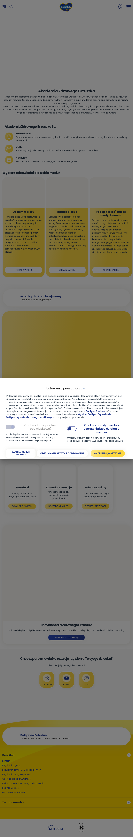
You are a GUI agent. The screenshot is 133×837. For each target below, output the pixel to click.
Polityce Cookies (95, 411)
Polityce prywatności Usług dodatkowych (30, 417)
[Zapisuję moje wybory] (21, 453)
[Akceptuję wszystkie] (107, 453)
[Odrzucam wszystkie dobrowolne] (62, 453)
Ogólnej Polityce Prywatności (95, 414)
